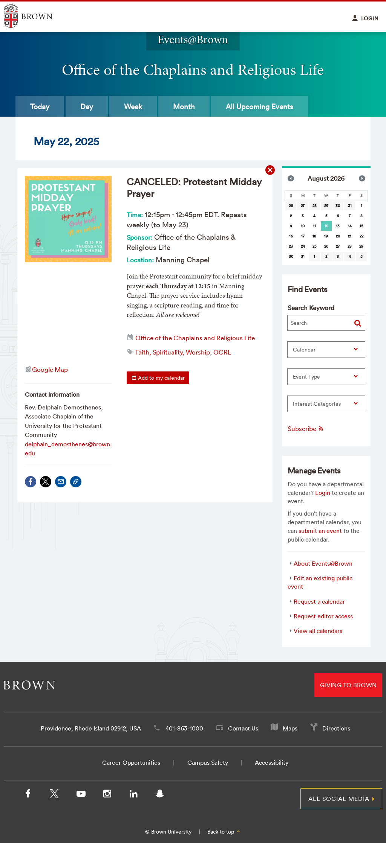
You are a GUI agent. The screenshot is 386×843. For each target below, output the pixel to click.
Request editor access (323, 616)
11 (314, 226)
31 (350, 205)
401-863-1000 (184, 728)
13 (338, 226)
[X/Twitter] (54, 795)
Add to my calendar (158, 377)
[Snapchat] (159, 795)
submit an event (320, 530)
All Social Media (338, 798)
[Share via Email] (60, 481)
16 (291, 236)
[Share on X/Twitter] (45, 481)
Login (322, 492)
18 (314, 236)
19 (326, 236)
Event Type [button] (306, 376)
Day (86, 106)
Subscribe (306, 428)
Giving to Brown (348, 685)
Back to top (224, 831)
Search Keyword (311, 308)
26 (291, 205)
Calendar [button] (304, 349)
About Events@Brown (323, 563)
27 (303, 205)
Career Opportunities (131, 762)
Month (184, 106)
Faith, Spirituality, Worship (172, 352)
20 (338, 236)
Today (39, 106)
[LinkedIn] (133, 795)
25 (314, 246)
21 (349, 236)
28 (314, 205)
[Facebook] (27, 795)
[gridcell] (326, 226)
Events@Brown (193, 39)
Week (133, 106)
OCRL (222, 352)
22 (361, 236)
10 (303, 226)
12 (326, 226)
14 (350, 226)
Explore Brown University (37, 16)
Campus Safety (207, 762)
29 (326, 205)
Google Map (50, 369)
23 (291, 246)
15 (361, 226)
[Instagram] (107, 795)
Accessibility (271, 762)
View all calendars (318, 631)
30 (337, 205)
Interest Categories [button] (317, 403)
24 (303, 246)
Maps (290, 728)
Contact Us (243, 728)
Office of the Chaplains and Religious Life (195, 338)
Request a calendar (319, 601)
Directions (336, 728)
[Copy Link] (75, 481)
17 (303, 236)
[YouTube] (80, 795)
